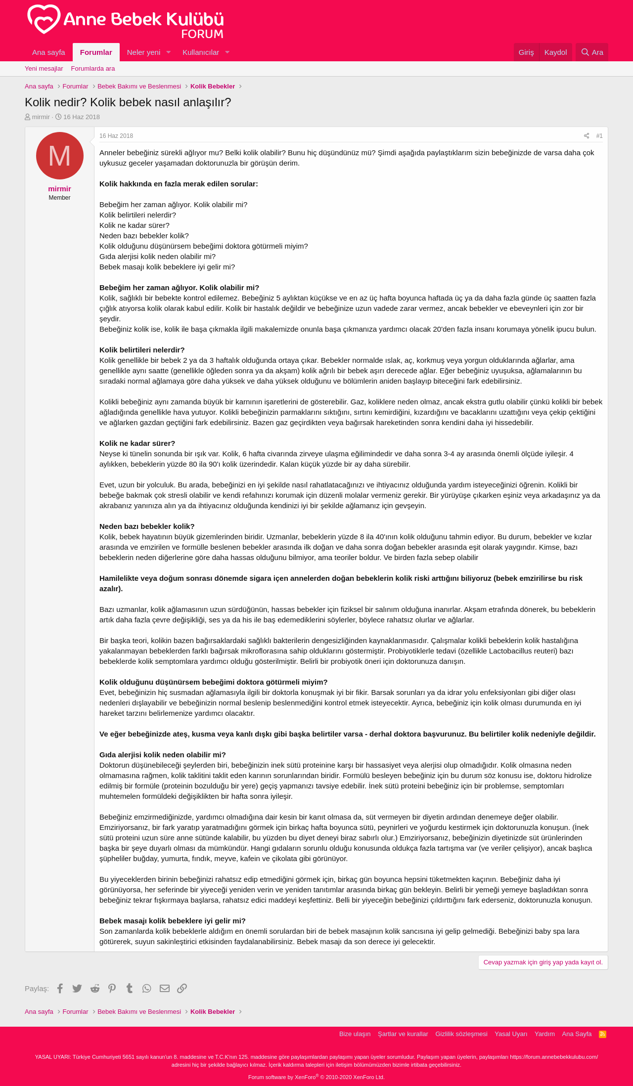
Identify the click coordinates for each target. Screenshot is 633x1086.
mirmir (41, 117)
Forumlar (96, 52)
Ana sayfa (48, 52)
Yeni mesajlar (44, 68)
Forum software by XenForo (316, 1077)
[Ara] (592, 52)
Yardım (545, 1034)
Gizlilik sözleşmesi (461, 1034)
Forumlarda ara (93, 68)
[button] (168, 52)
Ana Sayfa (577, 1034)
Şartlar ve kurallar (403, 1034)
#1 (599, 135)
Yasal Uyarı (511, 1034)
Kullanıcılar (200, 52)
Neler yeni (144, 52)
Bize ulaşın (355, 1034)
